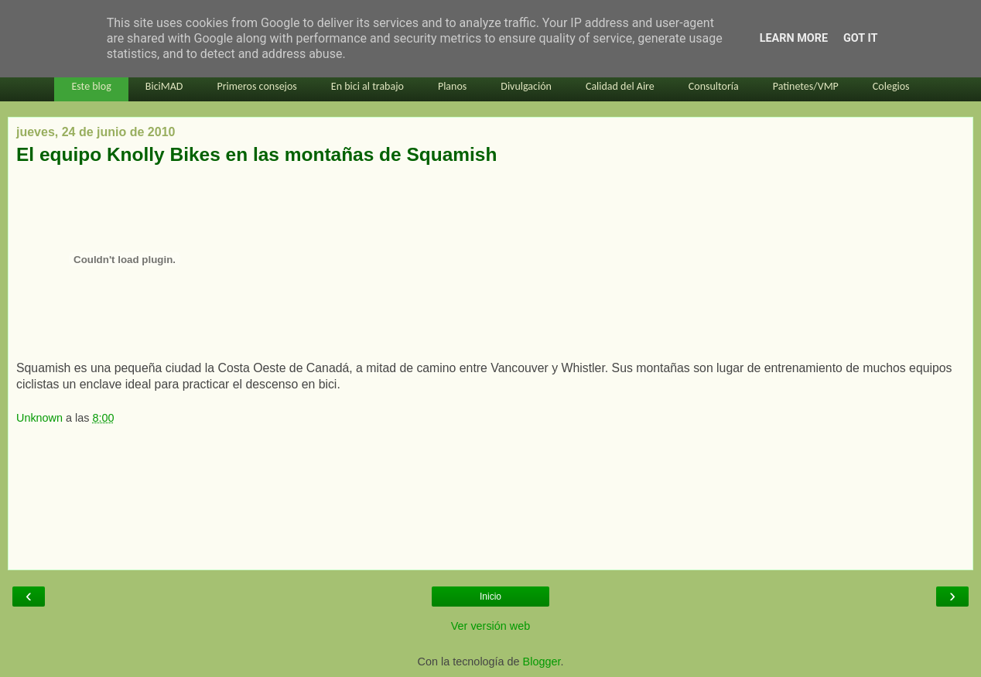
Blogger (542, 661)
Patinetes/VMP (806, 86)
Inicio (490, 596)
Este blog (91, 86)
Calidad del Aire (620, 86)
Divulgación (526, 86)
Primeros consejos (256, 86)
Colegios (891, 86)
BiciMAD (164, 86)
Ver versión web (490, 626)
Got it (860, 38)
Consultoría (714, 86)
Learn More (794, 38)
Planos (452, 86)
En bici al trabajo (367, 86)
